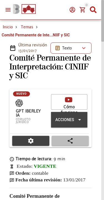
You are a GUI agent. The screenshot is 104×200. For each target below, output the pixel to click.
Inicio (8, 26)
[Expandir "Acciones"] (69, 120)
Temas (27, 26)
